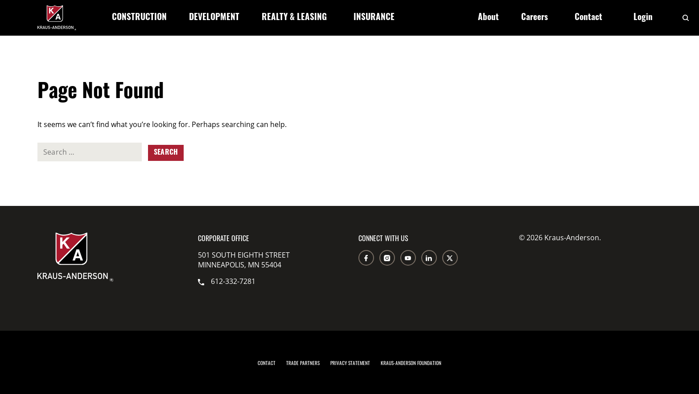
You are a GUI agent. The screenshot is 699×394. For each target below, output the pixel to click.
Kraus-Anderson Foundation (411, 362)
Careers (534, 18)
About (488, 18)
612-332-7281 (226, 281)
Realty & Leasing (294, 18)
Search (166, 152)
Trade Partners (303, 362)
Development (214, 18)
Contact (588, 18)
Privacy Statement (350, 362)
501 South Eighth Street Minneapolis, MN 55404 (244, 260)
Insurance (374, 18)
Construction (139, 18)
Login (643, 18)
